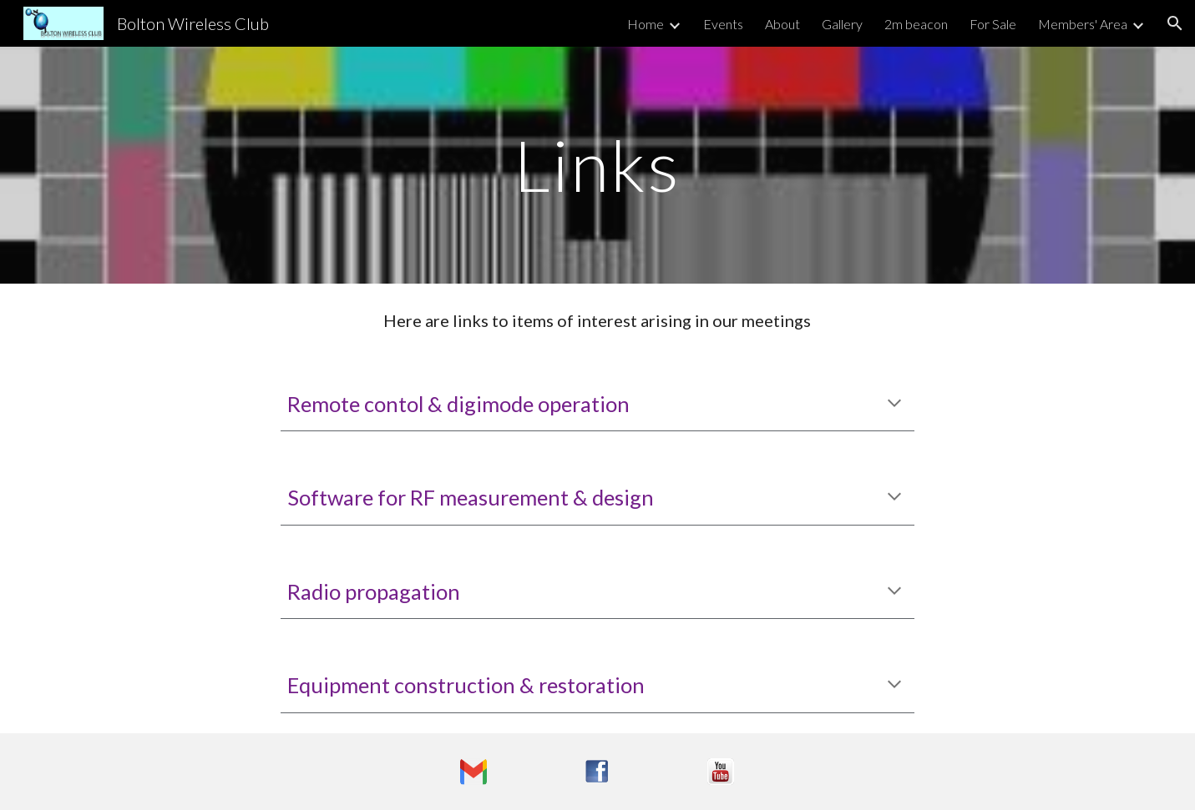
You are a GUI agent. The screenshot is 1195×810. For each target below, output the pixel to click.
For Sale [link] (993, 24)
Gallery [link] (842, 24)
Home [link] (645, 24)
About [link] (782, 24)
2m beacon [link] (916, 24)
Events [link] (723, 24)
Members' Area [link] (1082, 24)
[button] (1175, 23)
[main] (598, 165)
